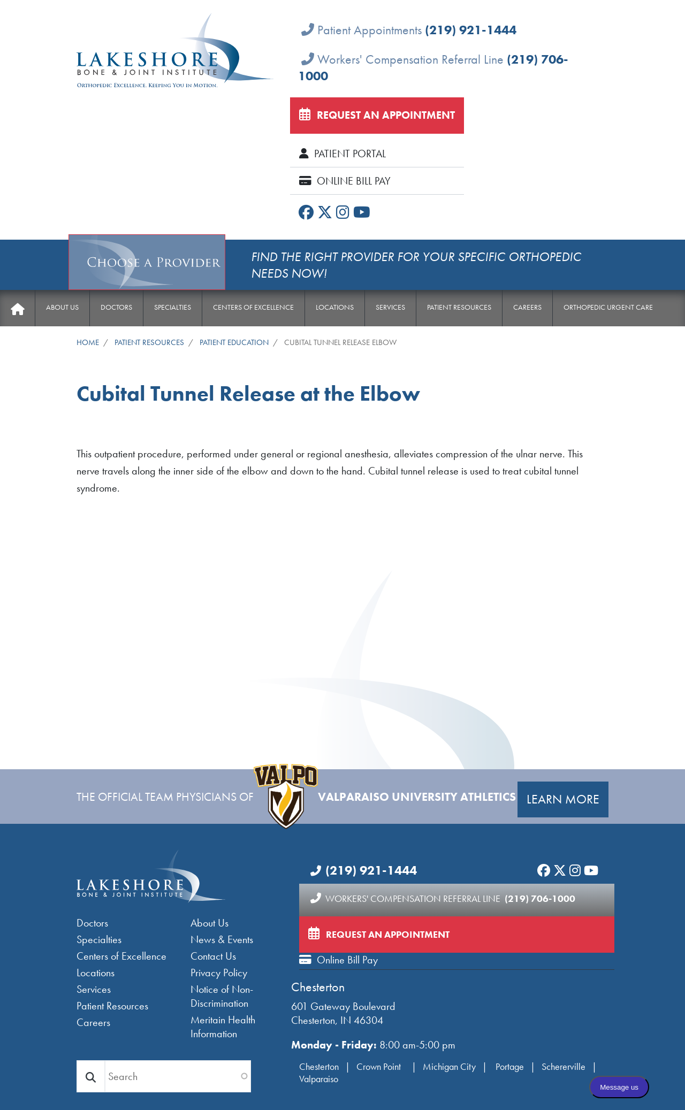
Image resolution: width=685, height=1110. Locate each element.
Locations (335, 307)
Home (17, 309)
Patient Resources (459, 307)
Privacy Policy (219, 972)
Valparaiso (318, 1079)
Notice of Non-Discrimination (222, 996)
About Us (62, 307)
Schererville (563, 1066)
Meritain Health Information (223, 1026)
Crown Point (379, 1066)
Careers (527, 307)
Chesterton (318, 986)
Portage (510, 1066)
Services (390, 307)
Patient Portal (342, 153)
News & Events (222, 939)
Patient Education (234, 342)
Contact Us (213, 956)
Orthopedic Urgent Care (608, 307)
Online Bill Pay (345, 181)
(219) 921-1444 (470, 29)
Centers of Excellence (253, 307)
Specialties (172, 307)
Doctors (116, 307)
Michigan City (449, 1066)
